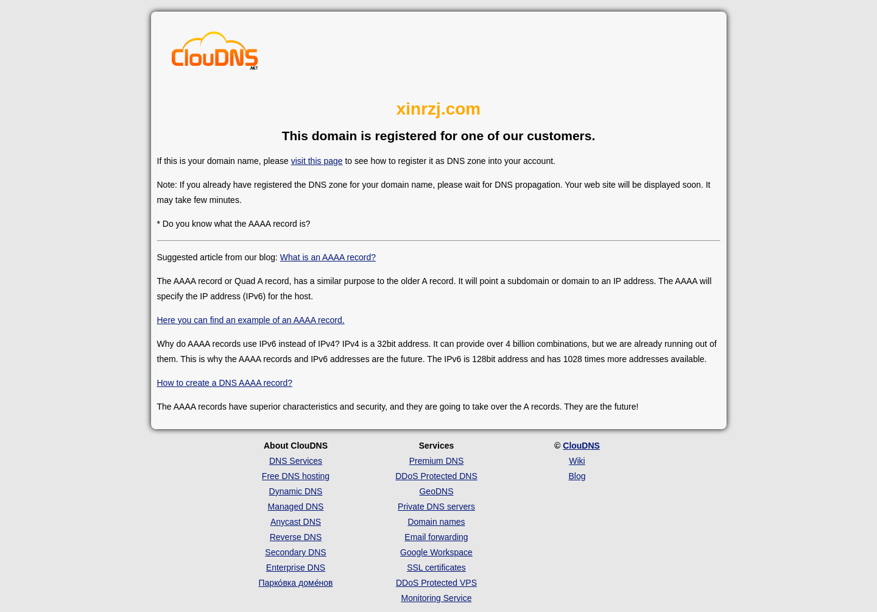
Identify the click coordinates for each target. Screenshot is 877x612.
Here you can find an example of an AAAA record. (251, 320)
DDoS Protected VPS (436, 583)
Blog (576, 476)
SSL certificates (436, 567)
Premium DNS (436, 461)
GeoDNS (436, 491)
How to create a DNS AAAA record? (225, 383)
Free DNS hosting (295, 476)
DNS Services (295, 461)
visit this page (317, 161)
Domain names (436, 522)
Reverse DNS (296, 537)
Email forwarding (436, 537)
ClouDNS (581, 445)
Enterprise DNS (295, 567)
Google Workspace (436, 552)
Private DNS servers (436, 506)
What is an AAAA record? (328, 257)
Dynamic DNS (296, 491)
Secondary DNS (295, 552)
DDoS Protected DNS (436, 476)
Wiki (577, 461)
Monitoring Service (436, 598)
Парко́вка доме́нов (296, 583)
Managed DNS (296, 506)
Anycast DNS (295, 522)
